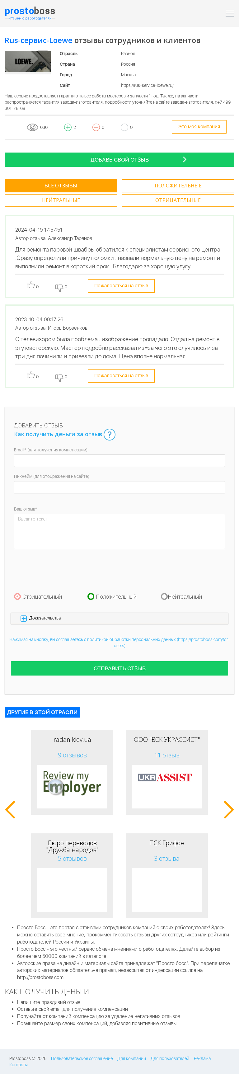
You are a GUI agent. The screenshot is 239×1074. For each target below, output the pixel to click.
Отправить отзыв (120, 668)
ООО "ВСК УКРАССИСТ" (167, 739)
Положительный (116, 596)
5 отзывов (72, 858)
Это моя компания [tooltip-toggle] (199, 127)
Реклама (202, 1058)
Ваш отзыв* (25, 508)
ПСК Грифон (167, 843)
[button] (119, 618)
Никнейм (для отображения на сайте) (51, 476)
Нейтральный (185, 596)
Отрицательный (42, 596)
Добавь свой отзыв (139, 159)
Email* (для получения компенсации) (50, 449)
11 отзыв (167, 755)
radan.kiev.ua (72, 739)
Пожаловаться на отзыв (121, 286)
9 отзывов (72, 755)
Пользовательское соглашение (82, 1058)
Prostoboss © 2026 (27, 1058)
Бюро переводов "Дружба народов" (72, 846)
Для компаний (131, 1058)
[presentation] (61, 570)
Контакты (18, 1064)
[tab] (61, 185)
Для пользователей (170, 1058)
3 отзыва (167, 858)
